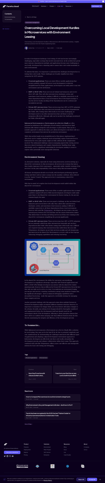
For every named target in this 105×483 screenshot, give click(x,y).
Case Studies (67, 455)
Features (26, 447)
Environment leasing (10, 17)
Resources (69, 6)
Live (65, 452)
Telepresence (48, 210)
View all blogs (29, 424)
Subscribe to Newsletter (12, 452)
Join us (85, 449)
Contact (87, 476)
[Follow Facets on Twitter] (5, 456)
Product (53, 6)
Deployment (27, 449)
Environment (47, 447)
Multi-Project (47, 449)
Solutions (44, 6)
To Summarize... (9, 19)
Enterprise (46, 455)
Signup (99, 476)
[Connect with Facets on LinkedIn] (7, 456)
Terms (81, 476)
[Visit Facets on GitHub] (10, 456)
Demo (93, 476)
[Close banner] (103, 1)
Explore (26, 452)
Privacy (76, 476)
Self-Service (47, 452)
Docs (65, 449)
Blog (65, 447)
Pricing (26, 455)
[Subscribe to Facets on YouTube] (12, 456)
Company (86, 447)
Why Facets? (35, 6)
